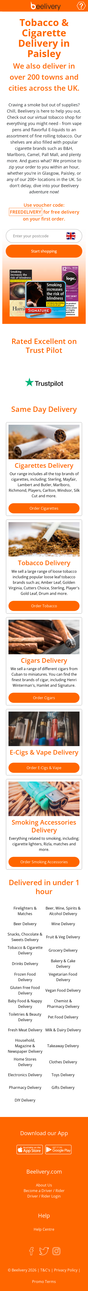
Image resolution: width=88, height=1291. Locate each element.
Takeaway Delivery (63, 1045)
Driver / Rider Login (44, 1196)
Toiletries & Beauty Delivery (25, 1017)
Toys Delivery (63, 1074)
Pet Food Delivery (63, 1017)
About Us (44, 1185)
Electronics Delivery (25, 1074)
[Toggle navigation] (7, 5)
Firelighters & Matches (25, 911)
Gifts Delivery (63, 1087)
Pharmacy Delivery (25, 1087)
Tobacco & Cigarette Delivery (25, 950)
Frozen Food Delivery (25, 977)
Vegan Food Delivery (63, 990)
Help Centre (44, 1229)
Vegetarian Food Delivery (63, 977)
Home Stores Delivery (25, 1062)
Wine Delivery (63, 923)
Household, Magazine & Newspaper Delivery (25, 1046)
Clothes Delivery (63, 1061)
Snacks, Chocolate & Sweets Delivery (25, 937)
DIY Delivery (25, 1100)
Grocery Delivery (63, 950)
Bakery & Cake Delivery (63, 963)
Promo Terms (44, 1281)
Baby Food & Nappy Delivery (25, 1003)
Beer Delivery (25, 923)
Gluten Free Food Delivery (25, 990)
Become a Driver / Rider (44, 1190)
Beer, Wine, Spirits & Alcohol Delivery (63, 911)
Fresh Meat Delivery (25, 1029)
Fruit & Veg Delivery (63, 936)
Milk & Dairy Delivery (63, 1029)
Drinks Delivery (25, 963)
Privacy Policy (65, 1270)
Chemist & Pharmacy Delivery (63, 1003)
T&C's (45, 1270)
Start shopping (44, 251)
